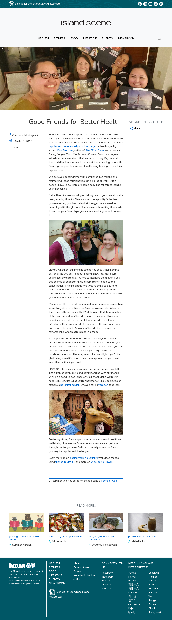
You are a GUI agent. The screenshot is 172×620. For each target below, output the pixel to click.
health (43, 38)
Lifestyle (56, 575)
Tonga (152, 600)
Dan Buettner (65, 150)
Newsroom (57, 583)
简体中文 (133, 588)
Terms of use (81, 567)
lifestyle (90, 38)
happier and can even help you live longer (72, 146)
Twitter (106, 588)
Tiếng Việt (155, 612)
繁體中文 (133, 584)
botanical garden (70, 385)
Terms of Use (109, 481)
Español (153, 588)
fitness (59, 38)
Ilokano (132, 592)
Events (54, 579)
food (74, 38)
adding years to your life (84, 458)
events (107, 38)
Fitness (54, 567)
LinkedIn (106, 584)
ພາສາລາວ (134, 604)
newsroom (126, 38)
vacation (103, 385)
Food (52, 571)
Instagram (107, 577)
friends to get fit (65, 462)
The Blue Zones (94, 150)
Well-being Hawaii (101, 462)
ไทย (151, 596)
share (135, 128)
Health (54, 563)
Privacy (77, 571)
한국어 (132, 600)
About (77, 563)
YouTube (107, 580)
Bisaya (132, 580)
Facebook (107, 573)
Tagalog (153, 592)
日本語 (132, 596)
